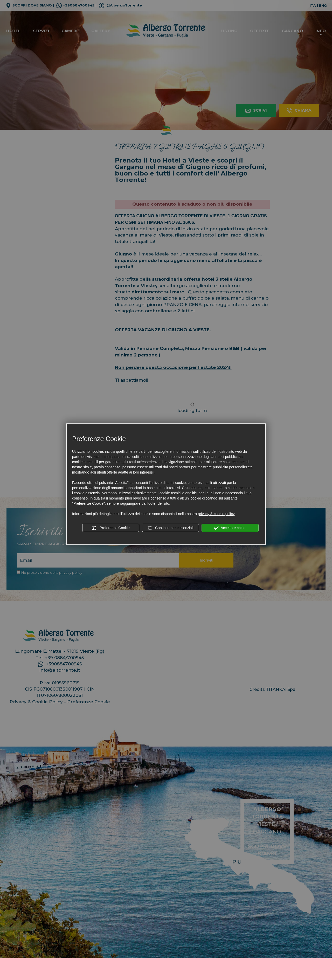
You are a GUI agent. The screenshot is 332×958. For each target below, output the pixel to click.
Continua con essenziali (170, 528)
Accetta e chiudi (230, 528)
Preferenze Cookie (111, 528)
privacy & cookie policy (216, 514)
